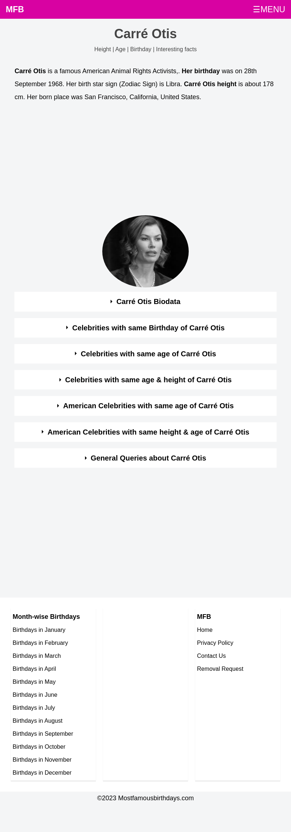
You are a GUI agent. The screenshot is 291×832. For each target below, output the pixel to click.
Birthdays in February (40, 642)
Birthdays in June (35, 694)
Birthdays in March (37, 655)
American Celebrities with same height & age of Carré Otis (148, 432)
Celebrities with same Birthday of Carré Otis (148, 328)
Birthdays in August (38, 720)
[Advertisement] (138, 160)
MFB (15, 9)
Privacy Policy (215, 642)
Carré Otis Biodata (148, 301)
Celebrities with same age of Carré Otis (148, 354)
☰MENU (269, 9)
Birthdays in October (39, 746)
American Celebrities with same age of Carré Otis (148, 406)
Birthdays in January (39, 629)
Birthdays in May (34, 681)
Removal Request (220, 668)
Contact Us (211, 655)
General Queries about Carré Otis (148, 458)
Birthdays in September (43, 733)
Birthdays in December (42, 772)
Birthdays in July (34, 707)
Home (204, 629)
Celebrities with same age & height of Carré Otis (148, 380)
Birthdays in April (34, 668)
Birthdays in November (42, 759)
